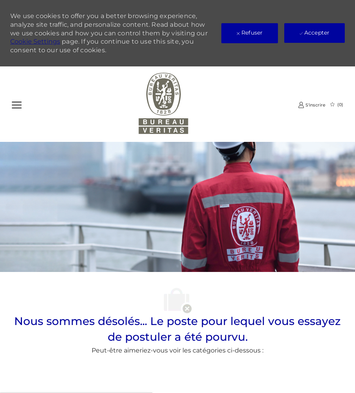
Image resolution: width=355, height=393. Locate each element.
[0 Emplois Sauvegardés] (336, 104)
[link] (312, 105)
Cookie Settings (35, 41)
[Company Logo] (163, 104)
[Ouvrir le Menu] (17, 104)
